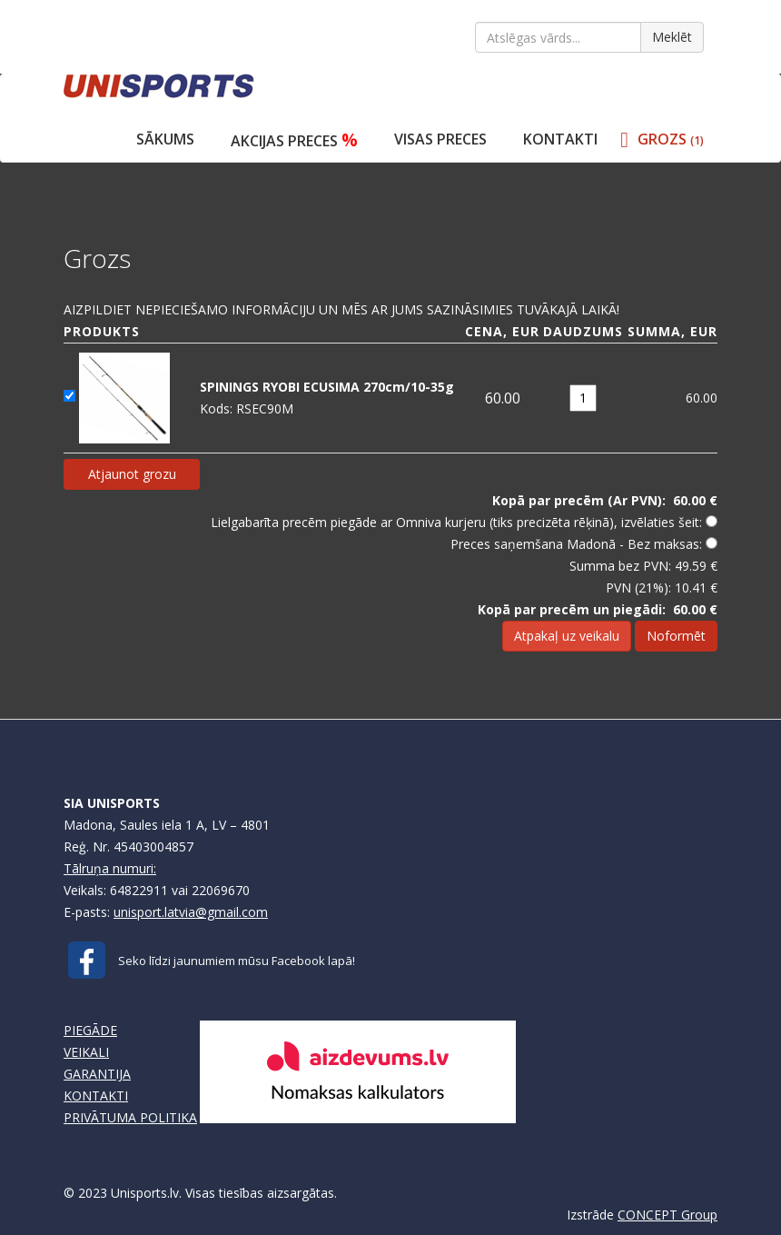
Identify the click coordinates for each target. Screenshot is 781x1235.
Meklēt (672, 36)
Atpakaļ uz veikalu (566, 635)
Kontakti (560, 139)
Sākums (165, 139)
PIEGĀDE (90, 1030)
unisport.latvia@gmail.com (191, 912)
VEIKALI (86, 1052)
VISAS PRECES (440, 139)
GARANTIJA (97, 1073)
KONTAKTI (96, 1095)
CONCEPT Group (667, 1214)
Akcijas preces (294, 139)
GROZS (671, 139)
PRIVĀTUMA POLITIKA (130, 1117)
